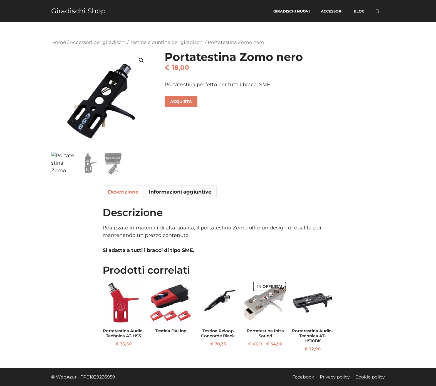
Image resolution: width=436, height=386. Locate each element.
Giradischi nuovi (291, 11)
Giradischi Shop (78, 11)
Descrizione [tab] (123, 192)
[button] (377, 11)
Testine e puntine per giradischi (167, 42)
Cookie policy (370, 377)
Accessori (332, 11)
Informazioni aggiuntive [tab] (180, 192)
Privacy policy (335, 377)
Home (58, 42)
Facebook (303, 377)
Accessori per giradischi (98, 42)
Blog (359, 11)
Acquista (181, 101)
